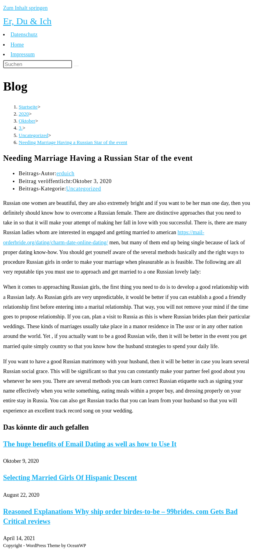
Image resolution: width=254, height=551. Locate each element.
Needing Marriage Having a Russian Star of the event (73, 142)
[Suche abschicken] (76, 66)
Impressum (23, 54)
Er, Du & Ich (27, 21)
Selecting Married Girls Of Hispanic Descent (70, 478)
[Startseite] (28, 107)
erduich (65, 173)
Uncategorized (83, 189)
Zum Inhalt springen (25, 8)
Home (17, 45)
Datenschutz (24, 34)
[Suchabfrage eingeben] (37, 64)
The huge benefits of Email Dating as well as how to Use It (89, 444)
